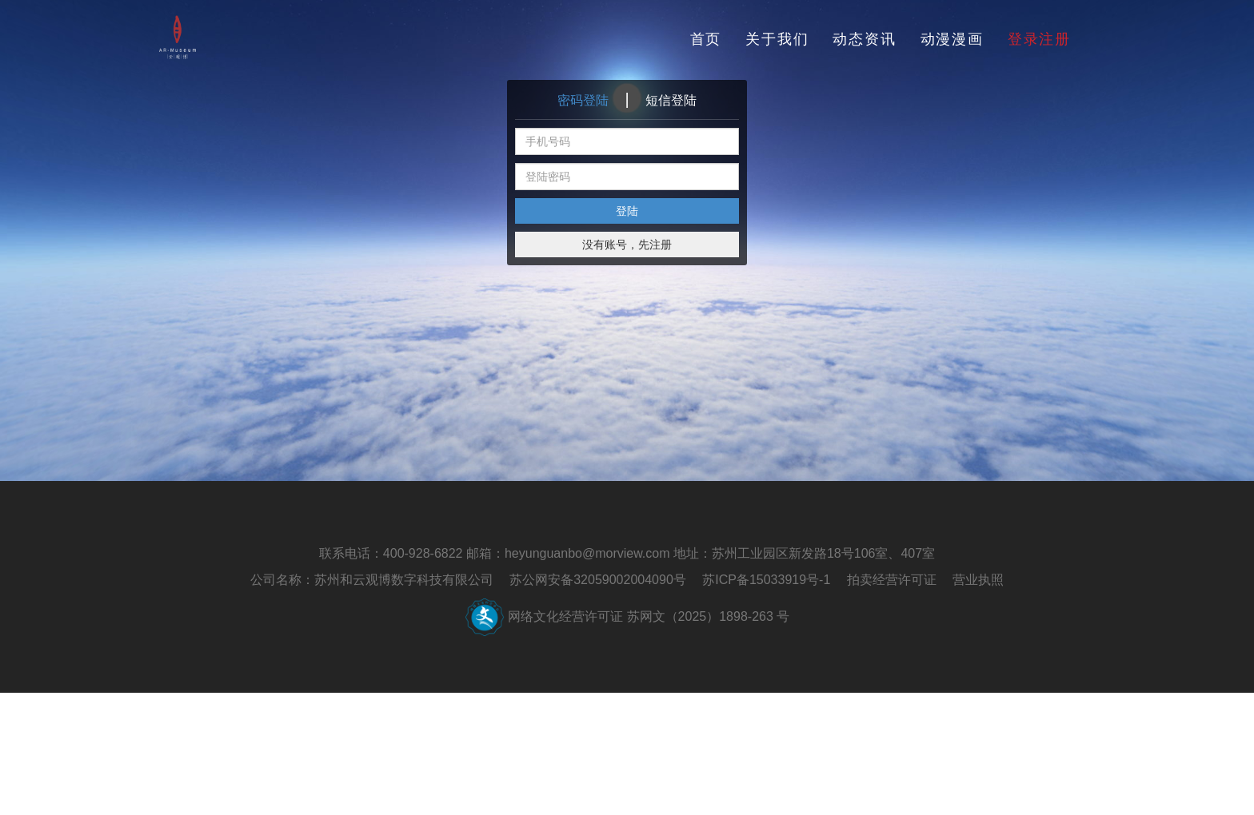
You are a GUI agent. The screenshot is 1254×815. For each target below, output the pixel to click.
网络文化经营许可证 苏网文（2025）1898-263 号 (648, 616)
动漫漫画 (952, 39)
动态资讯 (864, 39)
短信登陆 (671, 100)
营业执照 (978, 579)
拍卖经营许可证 (892, 579)
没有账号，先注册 (627, 244)
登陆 (627, 211)
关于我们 (777, 39)
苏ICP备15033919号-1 (766, 579)
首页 (706, 39)
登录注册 (1039, 39)
